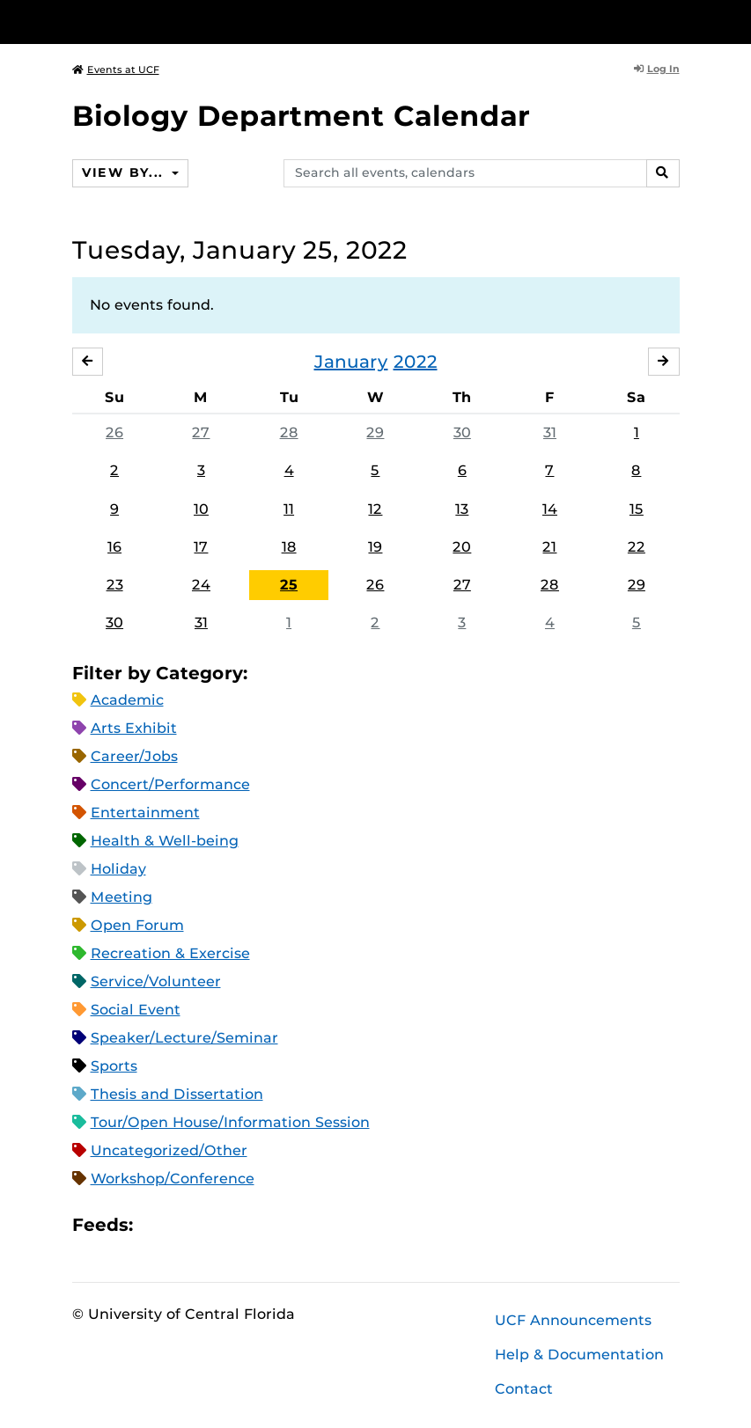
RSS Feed (216, 1225)
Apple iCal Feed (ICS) (156, 1225)
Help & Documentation (579, 1354)
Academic (127, 700)
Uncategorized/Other (169, 1150)
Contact (524, 1388)
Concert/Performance (170, 784)
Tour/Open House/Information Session (230, 1122)
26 (114, 432)
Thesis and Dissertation (177, 1094)
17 (201, 546)
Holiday (118, 868)
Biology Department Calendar (301, 116)
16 (114, 546)
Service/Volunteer (156, 981)
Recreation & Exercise (170, 953)
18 (289, 546)
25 (289, 584)
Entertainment (145, 812)
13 (461, 509)
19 (375, 546)
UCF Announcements (573, 1320)
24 (201, 584)
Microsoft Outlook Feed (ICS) (186, 1225)
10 (201, 509)
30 (462, 432)
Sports (114, 1066)
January (351, 361)
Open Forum (137, 925)
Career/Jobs (134, 756)
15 (637, 509)
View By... (125, 172)
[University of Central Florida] (189, 21)
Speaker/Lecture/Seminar (184, 1037)
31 (549, 432)
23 (115, 584)
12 (375, 509)
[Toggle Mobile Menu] (675, 20)
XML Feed (246, 1225)
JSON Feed (276, 1225)
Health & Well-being (165, 840)
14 (549, 509)
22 (636, 546)
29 (375, 432)
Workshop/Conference (172, 1178)
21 (549, 546)
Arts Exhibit (134, 728)
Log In (657, 68)
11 (288, 509)
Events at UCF (115, 69)
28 (289, 432)
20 (462, 546)
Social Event (135, 1009)
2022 (416, 361)
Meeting (121, 897)
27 (201, 432)
